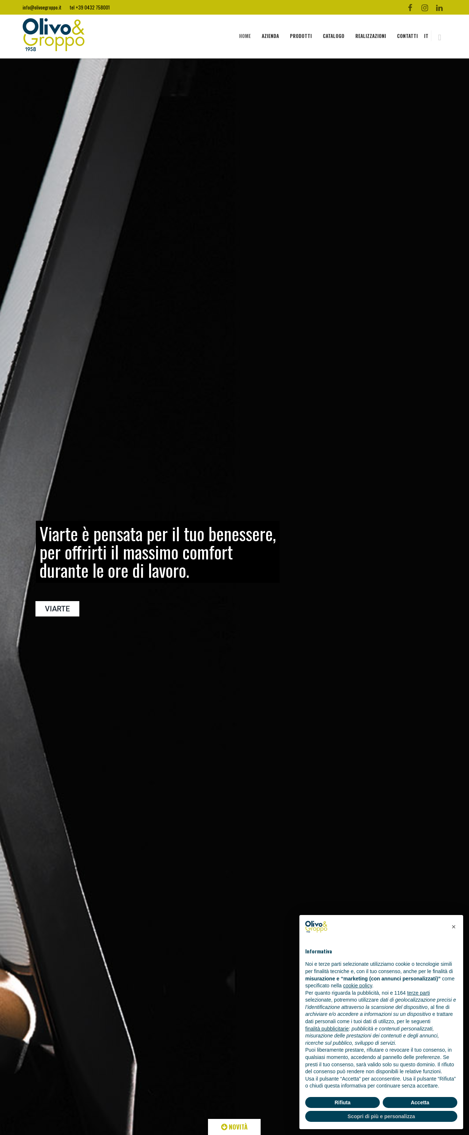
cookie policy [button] (357, 985)
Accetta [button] (420, 1102)
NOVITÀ (234, 1126)
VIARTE (57, 608)
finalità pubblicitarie (327, 1028)
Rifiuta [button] (342, 1102)
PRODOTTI (301, 35)
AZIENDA (270, 35)
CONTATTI (407, 35)
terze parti (418, 992)
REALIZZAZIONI (370, 35)
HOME (245, 35)
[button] (453, 927)
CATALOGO (333, 35)
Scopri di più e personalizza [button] (381, 1116)
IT (426, 35)
